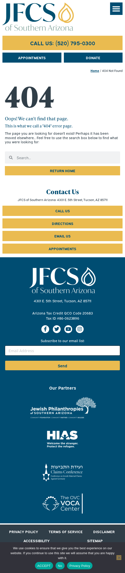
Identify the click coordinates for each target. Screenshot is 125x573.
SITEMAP (95, 540)
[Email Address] (62, 351)
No (60, 566)
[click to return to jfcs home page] (62, 170)
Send (62, 365)
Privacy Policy (79, 566)
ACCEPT (44, 566)
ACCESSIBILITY (36, 540)
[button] (116, 8)
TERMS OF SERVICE (66, 531)
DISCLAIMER (104, 531)
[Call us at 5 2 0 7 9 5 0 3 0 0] (62, 43)
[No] (118, 557)
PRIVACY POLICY (23, 531)
